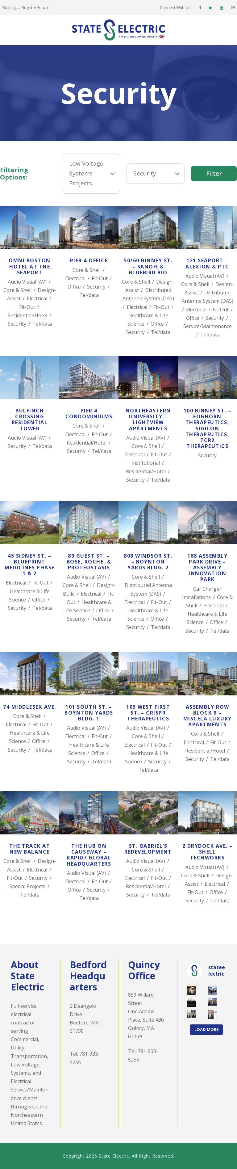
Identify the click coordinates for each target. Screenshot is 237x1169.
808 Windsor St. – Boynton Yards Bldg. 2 (148, 561)
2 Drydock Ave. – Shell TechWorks (207, 851)
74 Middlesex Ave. (29, 706)
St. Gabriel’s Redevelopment (148, 848)
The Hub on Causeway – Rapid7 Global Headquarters (89, 854)
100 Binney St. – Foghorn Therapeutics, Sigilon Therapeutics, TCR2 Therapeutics (207, 428)
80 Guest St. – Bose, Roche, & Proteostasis (89, 561)
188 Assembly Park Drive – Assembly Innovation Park (207, 567)
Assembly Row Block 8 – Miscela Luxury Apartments (207, 715)
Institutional (145, 462)
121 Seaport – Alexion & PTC (207, 263)
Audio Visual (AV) (27, 281)
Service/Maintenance (207, 326)
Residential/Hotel (27, 315)
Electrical (37, 298)
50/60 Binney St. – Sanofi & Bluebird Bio (148, 266)
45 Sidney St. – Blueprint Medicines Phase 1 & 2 (30, 564)
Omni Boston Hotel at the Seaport (30, 266)
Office (74, 286)
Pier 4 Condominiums (89, 413)
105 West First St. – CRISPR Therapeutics (148, 712)
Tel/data (42, 323)
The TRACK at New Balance (29, 848)
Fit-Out (27, 307)
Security (17, 323)
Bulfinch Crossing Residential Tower (30, 419)
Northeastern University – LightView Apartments (148, 419)
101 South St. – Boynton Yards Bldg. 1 (88, 712)
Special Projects (27, 886)
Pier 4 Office (89, 260)
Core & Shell (17, 290)
